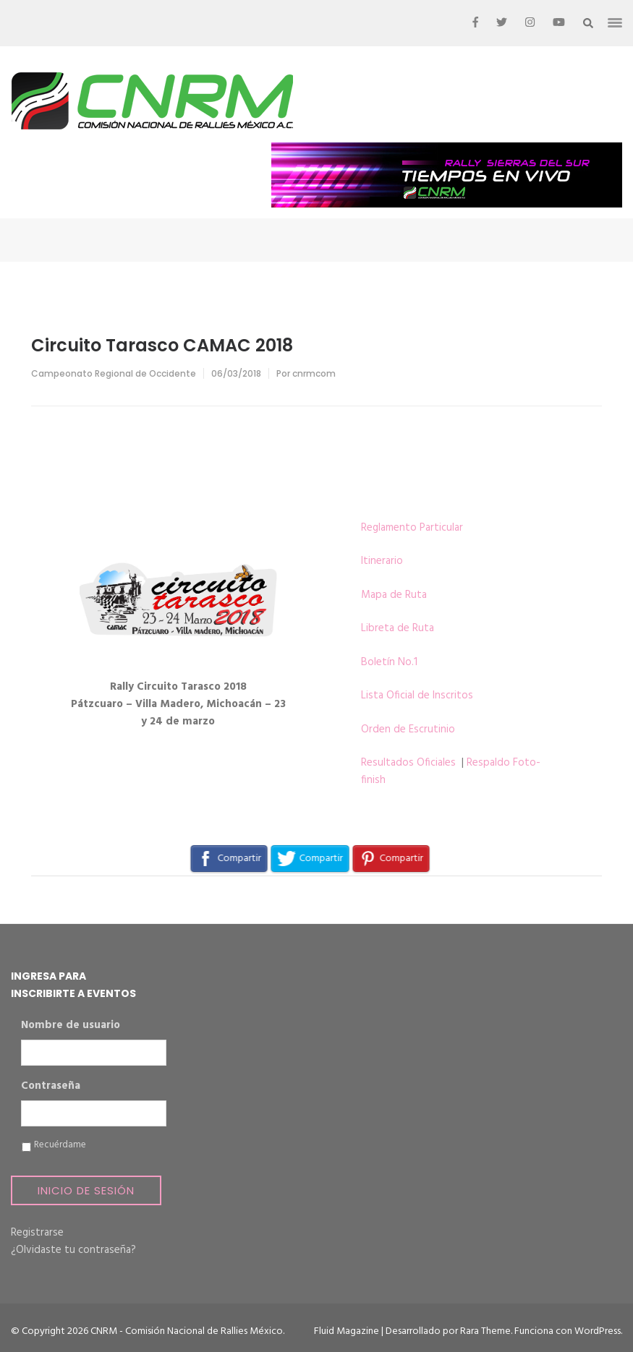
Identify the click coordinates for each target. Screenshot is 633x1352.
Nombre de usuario (70, 1026)
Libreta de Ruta (397, 628)
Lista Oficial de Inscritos (417, 695)
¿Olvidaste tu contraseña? (73, 1250)
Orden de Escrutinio (408, 729)
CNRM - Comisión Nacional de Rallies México (186, 1331)
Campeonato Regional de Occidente (113, 373)
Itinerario (382, 561)
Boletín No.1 (389, 662)
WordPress (597, 1331)
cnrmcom (314, 373)
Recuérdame (60, 1145)
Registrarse (37, 1232)
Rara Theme (485, 1331)
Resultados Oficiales (408, 762)
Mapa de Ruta (394, 595)
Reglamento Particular (412, 527)
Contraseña (50, 1086)
